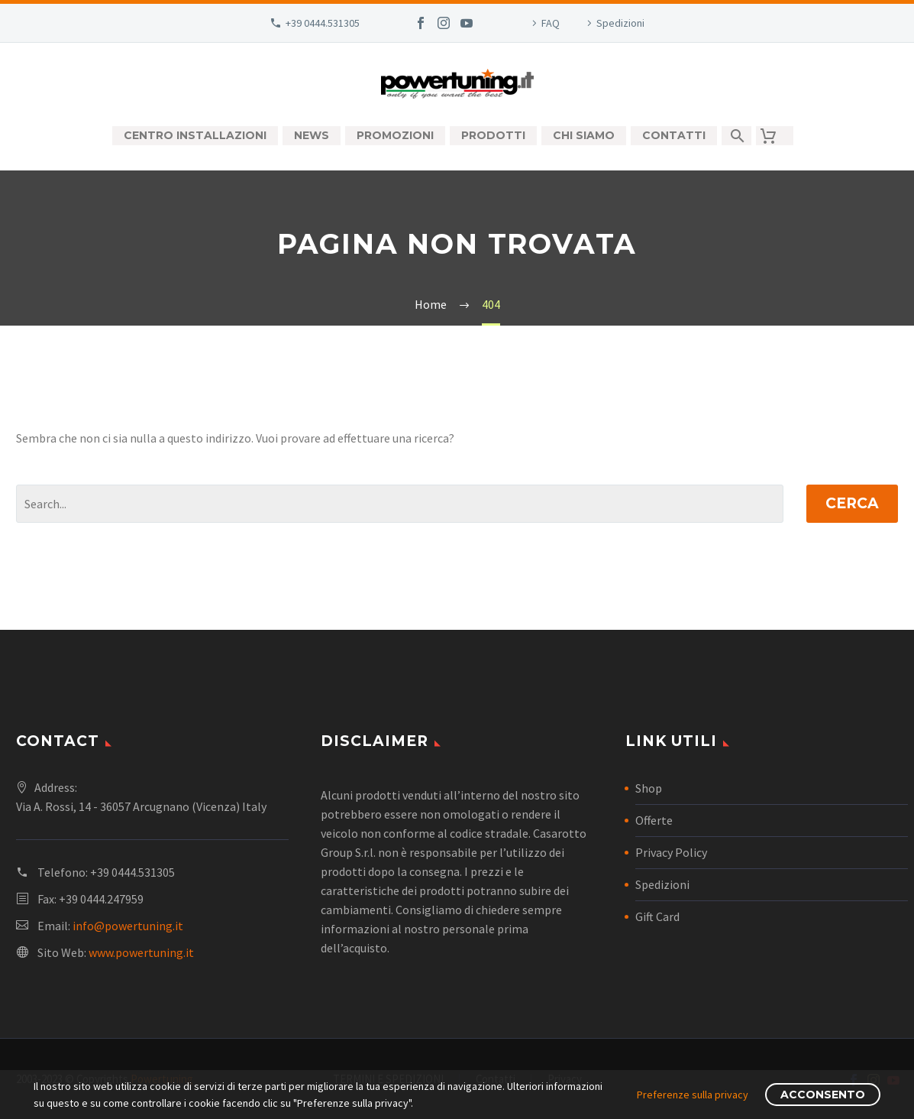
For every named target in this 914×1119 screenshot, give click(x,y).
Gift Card (657, 916)
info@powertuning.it (128, 925)
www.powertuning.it (141, 952)
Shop (648, 788)
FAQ (550, 23)
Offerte (654, 820)
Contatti (674, 135)
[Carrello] (774, 135)
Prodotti (493, 135)
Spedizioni (620, 23)
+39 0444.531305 (323, 23)
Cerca (852, 503)
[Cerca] (736, 135)
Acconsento (822, 1094)
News (311, 135)
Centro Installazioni (195, 135)
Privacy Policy (671, 852)
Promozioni (395, 135)
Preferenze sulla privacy (692, 1094)
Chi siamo (584, 135)
